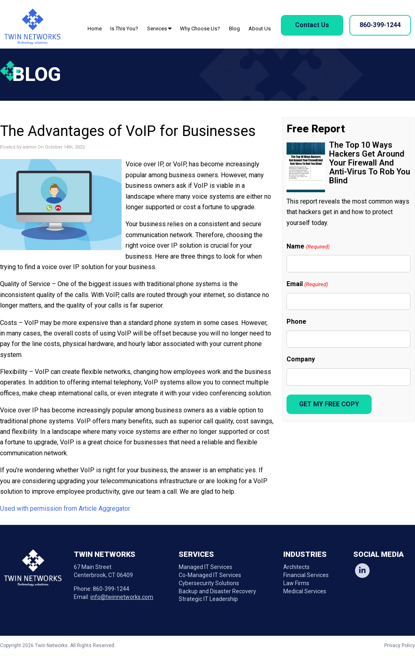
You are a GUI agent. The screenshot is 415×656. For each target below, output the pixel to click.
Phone (296, 321)
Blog (234, 28)
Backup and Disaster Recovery (217, 591)
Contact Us (312, 25)
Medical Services (304, 591)
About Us (259, 28)
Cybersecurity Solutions (209, 583)
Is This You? (124, 28)
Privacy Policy (399, 645)
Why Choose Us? (200, 28)
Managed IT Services (205, 567)
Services (159, 28)
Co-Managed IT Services (210, 575)
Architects (296, 567)
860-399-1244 (380, 25)
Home (95, 28)
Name (308, 246)
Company (301, 359)
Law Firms (296, 583)
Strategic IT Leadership (208, 599)
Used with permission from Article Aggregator (65, 508)
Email (307, 284)
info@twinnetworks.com (121, 597)
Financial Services (306, 575)
